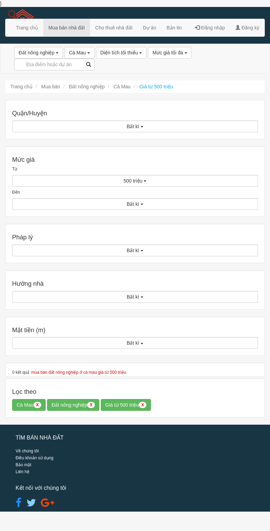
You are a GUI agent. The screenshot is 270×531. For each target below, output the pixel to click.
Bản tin (174, 27)
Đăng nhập (210, 27)
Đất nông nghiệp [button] (73, 405)
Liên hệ (22, 471)
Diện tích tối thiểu (121, 52)
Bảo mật (23, 464)
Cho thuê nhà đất (114, 27)
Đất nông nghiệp (38, 52)
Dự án (149, 27)
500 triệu (135, 181)
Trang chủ (27, 27)
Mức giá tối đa (169, 52)
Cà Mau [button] (29, 405)
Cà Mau (79, 52)
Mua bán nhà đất (66, 27)
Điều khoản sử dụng (34, 457)
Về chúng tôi (27, 451)
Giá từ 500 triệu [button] (125, 405)
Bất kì (135, 126)
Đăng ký (247, 27)
